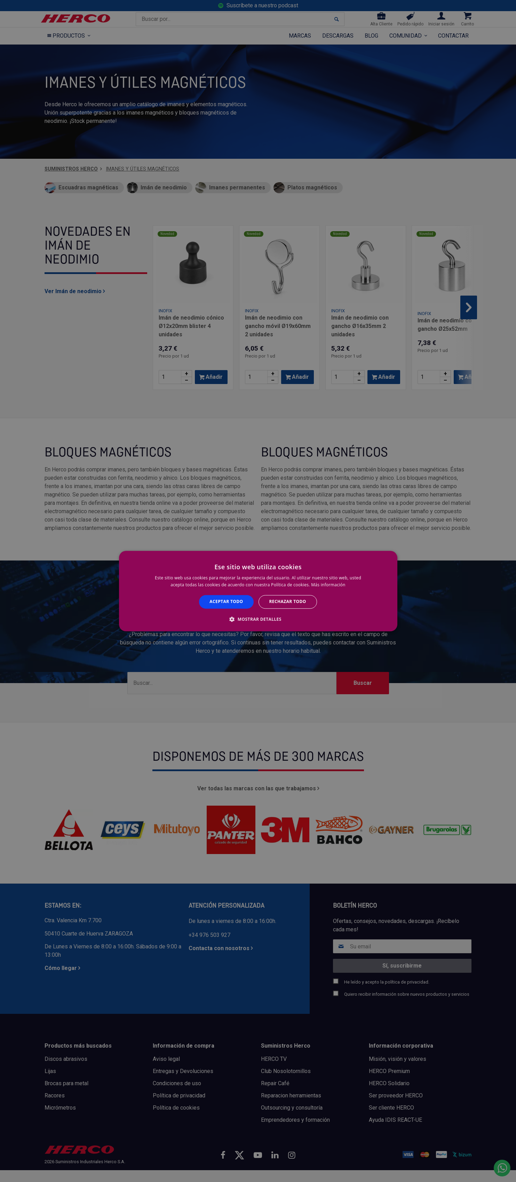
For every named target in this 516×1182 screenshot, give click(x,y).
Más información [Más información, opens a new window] (328, 585)
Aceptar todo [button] (226, 602)
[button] (258, 619)
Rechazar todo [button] (287, 602)
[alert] (258, 591)
